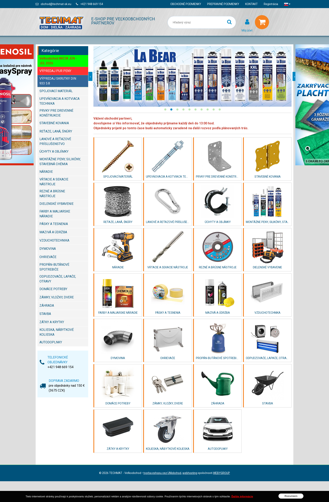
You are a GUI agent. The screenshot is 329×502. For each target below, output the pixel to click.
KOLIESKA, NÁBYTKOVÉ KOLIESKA (56, 332)
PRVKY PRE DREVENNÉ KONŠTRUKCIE (56, 113)
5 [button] (189, 110)
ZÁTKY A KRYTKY (51, 322)
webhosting (189, 473)
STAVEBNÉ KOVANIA (54, 123)
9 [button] (214, 110)
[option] (192, 76)
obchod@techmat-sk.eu (56, 4)
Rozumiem (291, 496)
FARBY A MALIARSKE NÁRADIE (54, 213)
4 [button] (183, 110)
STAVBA (45, 314)
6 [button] (195, 110)
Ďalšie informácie (242, 496)
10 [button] (220, 110)
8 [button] (208, 110)
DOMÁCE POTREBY (53, 289)
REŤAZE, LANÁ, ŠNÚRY (55, 131)
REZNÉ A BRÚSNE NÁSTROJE (52, 193)
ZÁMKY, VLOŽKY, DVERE (56, 297)
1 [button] (165, 110)
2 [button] (171, 110)
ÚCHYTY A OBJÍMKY (53, 151)
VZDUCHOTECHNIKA (54, 240)
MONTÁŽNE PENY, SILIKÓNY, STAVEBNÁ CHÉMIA (60, 161)
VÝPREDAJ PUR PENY (55, 71)
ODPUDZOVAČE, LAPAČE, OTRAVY (57, 279)
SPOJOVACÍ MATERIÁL (56, 91)
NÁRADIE (46, 172)
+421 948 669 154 (91, 4)
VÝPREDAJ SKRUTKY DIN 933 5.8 (57, 81)
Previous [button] (90, 76)
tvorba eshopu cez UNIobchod (162, 473)
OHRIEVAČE (47, 257)
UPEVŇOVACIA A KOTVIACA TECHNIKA (59, 101)
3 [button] (177, 110)
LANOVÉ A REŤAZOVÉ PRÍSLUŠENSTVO (55, 141)
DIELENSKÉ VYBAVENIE (56, 204)
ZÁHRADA (46, 305)
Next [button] (295, 76)
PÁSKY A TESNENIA (53, 224)
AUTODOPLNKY (50, 342)
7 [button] (202, 110)
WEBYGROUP (221, 473)
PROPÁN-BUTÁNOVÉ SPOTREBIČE (54, 267)
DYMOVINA (47, 249)
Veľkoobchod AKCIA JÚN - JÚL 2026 (58, 60)
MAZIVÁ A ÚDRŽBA (53, 232)
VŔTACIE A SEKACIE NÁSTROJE (53, 181)
